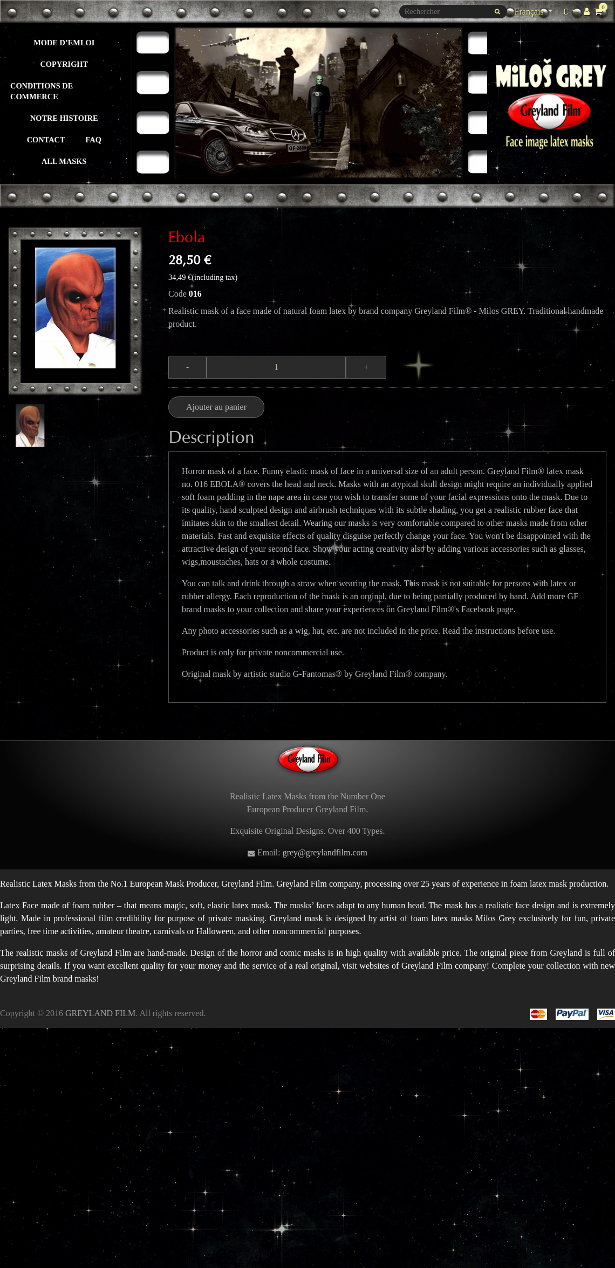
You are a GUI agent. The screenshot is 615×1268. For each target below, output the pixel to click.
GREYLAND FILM (100, 1013)
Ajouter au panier (216, 407)
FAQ (93, 139)
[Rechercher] (453, 11)
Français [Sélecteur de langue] (530, 11)
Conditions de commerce (41, 91)
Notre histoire (64, 118)
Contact (46, 139)
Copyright (64, 64)
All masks (64, 161)
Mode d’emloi (63, 42)
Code (177, 293)
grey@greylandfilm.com (325, 852)
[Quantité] (276, 367)
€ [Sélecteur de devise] (571, 10)
